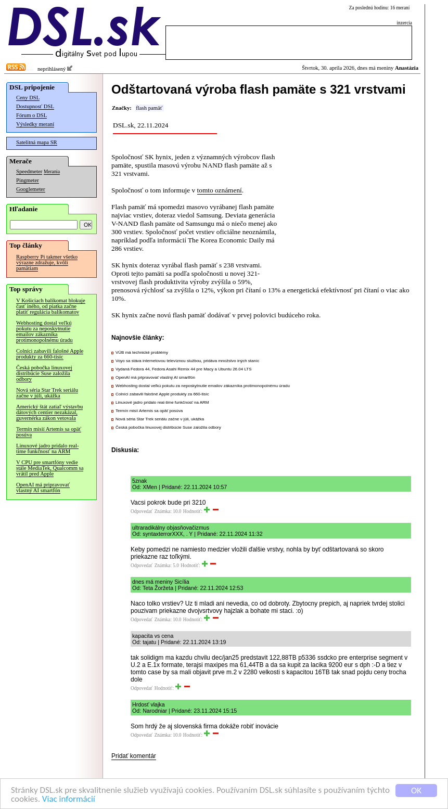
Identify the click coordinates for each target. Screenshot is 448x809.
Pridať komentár (133, 756)
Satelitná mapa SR (36, 142)
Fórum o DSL (31, 115)
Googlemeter (30, 189)
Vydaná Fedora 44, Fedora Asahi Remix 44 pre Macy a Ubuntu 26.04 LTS (183, 369)
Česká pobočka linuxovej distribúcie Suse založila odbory (44, 373)
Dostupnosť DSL (35, 106)
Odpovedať (141, 511)
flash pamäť (149, 108)
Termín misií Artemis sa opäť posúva (48, 432)
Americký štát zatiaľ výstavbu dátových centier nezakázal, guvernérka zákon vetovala (49, 412)
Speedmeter (29, 171)
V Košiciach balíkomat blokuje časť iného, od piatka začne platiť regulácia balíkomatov (50, 306)
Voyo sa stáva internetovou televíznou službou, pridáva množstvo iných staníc (187, 360)
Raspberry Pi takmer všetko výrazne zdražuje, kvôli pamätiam (47, 262)
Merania (52, 171)
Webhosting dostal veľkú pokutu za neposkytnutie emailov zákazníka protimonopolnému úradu (44, 331)
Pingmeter (27, 180)
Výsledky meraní (35, 124)
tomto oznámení (219, 190)
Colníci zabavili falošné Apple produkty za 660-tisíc (49, 353)
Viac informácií (68, 799)
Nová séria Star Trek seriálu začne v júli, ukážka (47, 393)
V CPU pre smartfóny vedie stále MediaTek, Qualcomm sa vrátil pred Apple (49, 468)
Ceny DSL (28, 97)
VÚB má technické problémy (142, 352)
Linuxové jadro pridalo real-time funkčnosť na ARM (47, 448)
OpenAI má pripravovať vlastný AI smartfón (43, 487)
